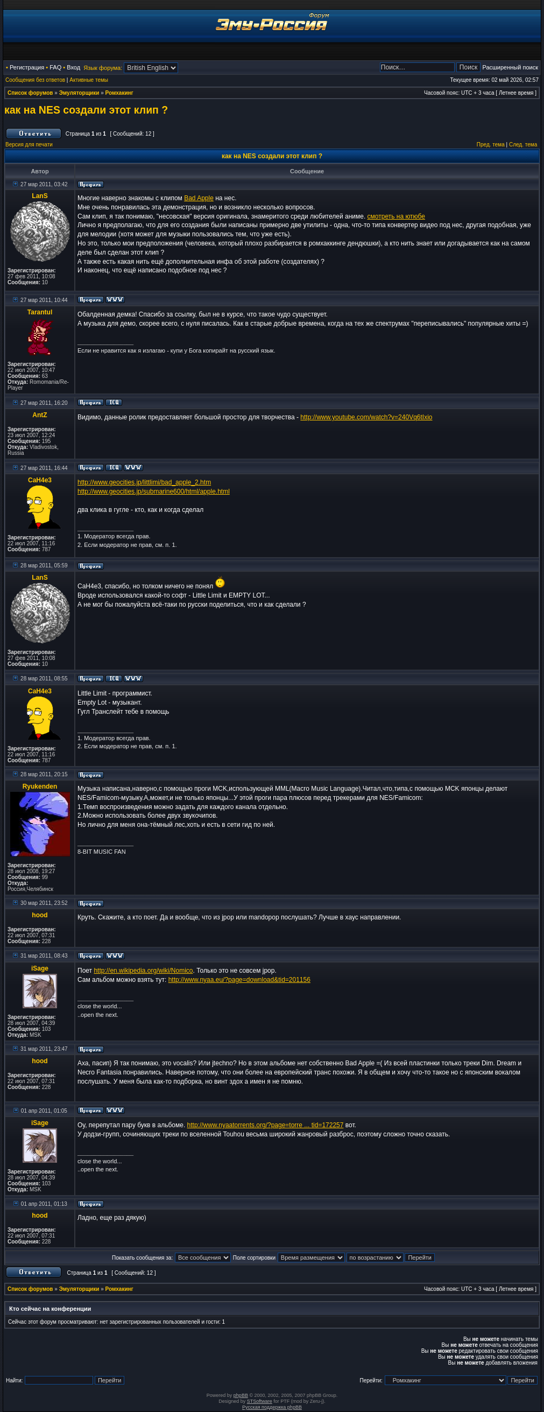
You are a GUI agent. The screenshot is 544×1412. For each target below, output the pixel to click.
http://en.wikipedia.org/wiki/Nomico (143, 970)
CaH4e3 (40, 480)
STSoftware (259, 1401)
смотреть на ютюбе (396, 216)
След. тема (523, 144)
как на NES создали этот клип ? (86, 110)
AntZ (39, 415)
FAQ (55, 67)
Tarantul (39, 312)
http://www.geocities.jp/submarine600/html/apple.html (153, 491)
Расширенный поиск (510, 67)
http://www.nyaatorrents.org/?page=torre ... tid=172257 (265, 1125)
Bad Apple (199, 198)
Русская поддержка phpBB (272, 1407)
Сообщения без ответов (35, 80)
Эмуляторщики (79, 93)
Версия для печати (29, 144)
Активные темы (88, 80)
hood (39, 915)
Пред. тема (491, 144)
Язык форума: (102, 68)
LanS (39, 196)
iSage (39, 968)
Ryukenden (40, 786)
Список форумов (30, 93)
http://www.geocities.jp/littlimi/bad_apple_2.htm (144, 482)
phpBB (241, 1395)
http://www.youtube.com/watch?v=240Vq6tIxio (366, 417)
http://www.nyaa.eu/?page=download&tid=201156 (239, 980)
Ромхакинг (119, 93)
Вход (73, 67)
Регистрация (27, 67)
